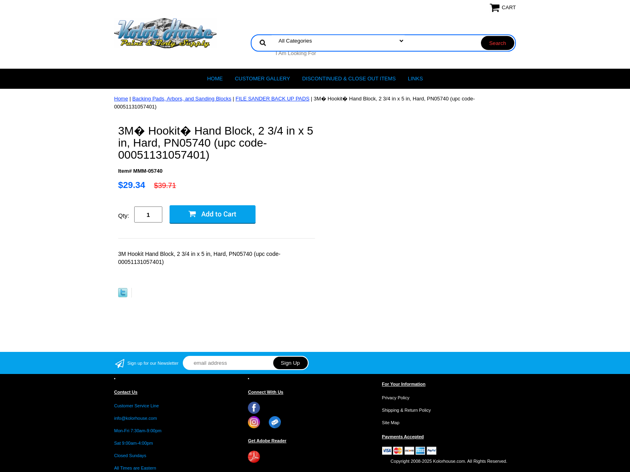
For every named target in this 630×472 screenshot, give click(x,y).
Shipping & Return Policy (406, 410)
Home (215, 79)
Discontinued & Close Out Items (349, 79)
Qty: (123, 215)
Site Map (390, 422)
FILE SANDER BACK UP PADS (272, 99)
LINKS (415, 79)
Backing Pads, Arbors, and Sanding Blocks (181, 99)
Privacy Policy (395, 397)
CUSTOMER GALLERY (262, 79)
